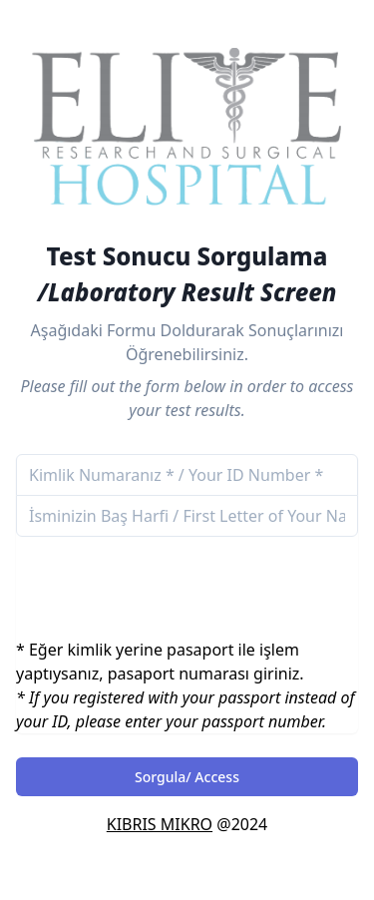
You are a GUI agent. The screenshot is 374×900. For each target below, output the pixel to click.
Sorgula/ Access (187, 776)
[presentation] (167, 575)
